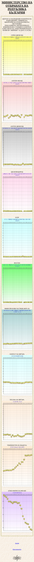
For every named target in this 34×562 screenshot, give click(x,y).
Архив (17, 543)
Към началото (17, 549)
